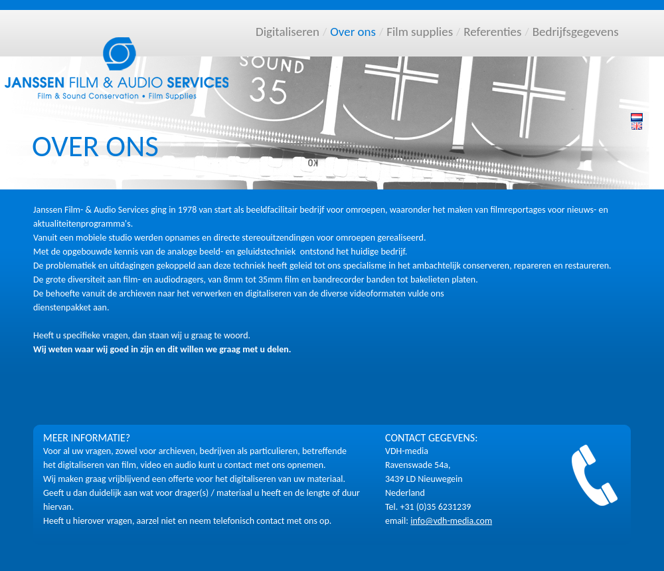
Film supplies (419, 31)
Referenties (492, 31)
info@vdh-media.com (451, 520)
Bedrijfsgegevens (576, 31)
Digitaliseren (287, 31)
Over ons (353, 31)
